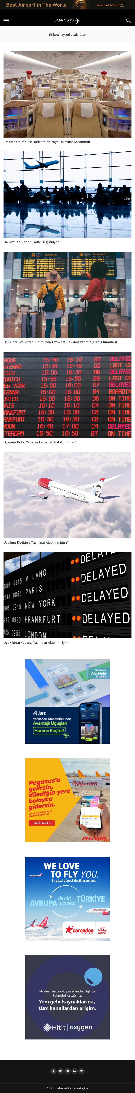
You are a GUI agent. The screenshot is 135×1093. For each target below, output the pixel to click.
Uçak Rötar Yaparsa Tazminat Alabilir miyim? (37, 643)
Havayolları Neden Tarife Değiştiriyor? (32, 242)
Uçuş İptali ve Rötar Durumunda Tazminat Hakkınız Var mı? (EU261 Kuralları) (60, 342)
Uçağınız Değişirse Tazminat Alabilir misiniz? (36, 542)
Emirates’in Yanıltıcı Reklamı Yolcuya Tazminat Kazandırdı (47, 142)
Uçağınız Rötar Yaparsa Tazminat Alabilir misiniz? (40, 442)
